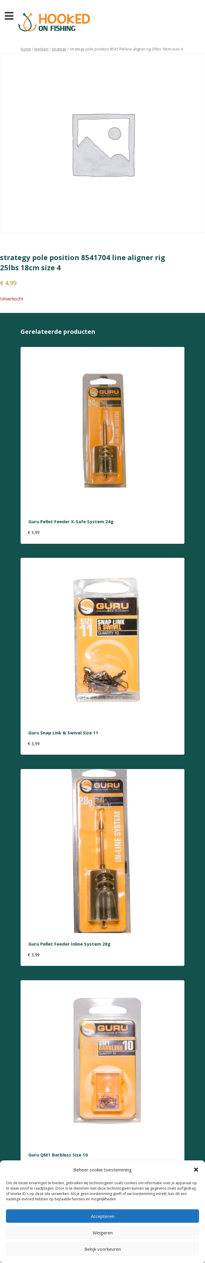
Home (26, 49)
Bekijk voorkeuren (102, 1249)
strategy (59, 49)
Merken (41, 49)
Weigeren (103, 1233)
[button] (196, 1170)
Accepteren (102, 1216)
